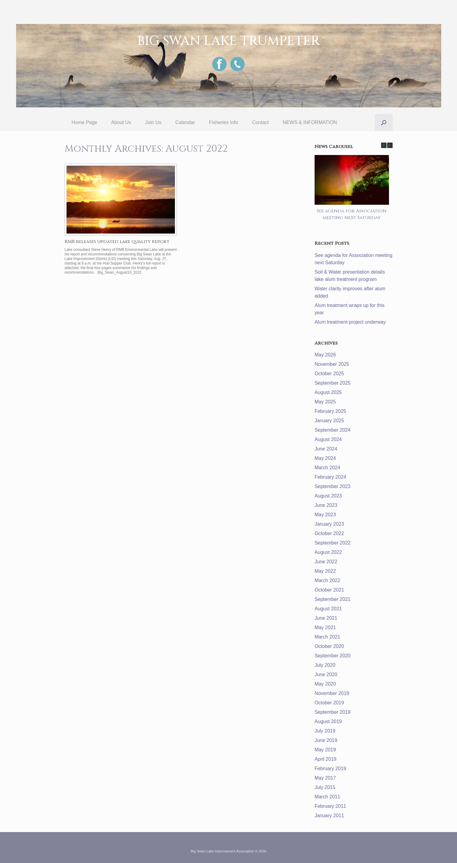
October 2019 (329, 702)
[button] (384, 122)
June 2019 (326, 740)
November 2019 (332, 693)
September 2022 (332, 542)
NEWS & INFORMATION (310, 122)
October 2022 (329, 533)
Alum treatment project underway (350, 322)
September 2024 (332, 430)
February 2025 (330, 411)
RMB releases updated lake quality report (117, 241)
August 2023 (328, 495)
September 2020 (332, 655)
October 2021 (329, 589)
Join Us (153, 122)
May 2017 (325, 777)
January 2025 (329, 420)
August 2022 (328, 552)
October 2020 (329, 646)
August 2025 (328, 392)
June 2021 (326, 618)
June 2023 (326, 505)
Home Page (84, 122)
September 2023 (332, 486)
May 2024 (325, 458)
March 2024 (327, 467)
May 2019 (325, 749)
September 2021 (332, 599)
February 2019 (330, 768)
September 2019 (332, 712)
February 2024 (330, 477)
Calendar (185, 122)
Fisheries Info (223, 122)
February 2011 (330, 806)
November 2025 (332, 364)
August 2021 (328, 608)
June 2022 (326, 561)
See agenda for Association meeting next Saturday (352, 214)
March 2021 (327, 636)
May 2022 (325, 571)
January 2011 (329, 815)
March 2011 (327, 796)
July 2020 (325, 665)
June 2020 (326, 674)
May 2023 (325, 514)
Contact (260, 122)
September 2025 (332, 383)
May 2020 (325, 683)
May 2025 (325, 401)
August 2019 (328, 721)
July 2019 (325, 730)
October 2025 (329, 373)
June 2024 (326, 448)
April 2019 (325, 759)
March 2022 (327, 580)
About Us (121, 122)
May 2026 (325, 354)
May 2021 (325, 627)
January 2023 (329, 524)
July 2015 (325, 787)
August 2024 (328, 439)
